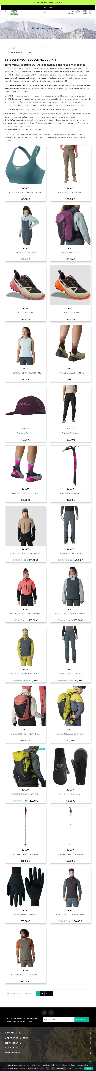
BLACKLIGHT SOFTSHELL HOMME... (25, 553)
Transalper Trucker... (25, 433)
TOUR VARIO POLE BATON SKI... (70, 854)
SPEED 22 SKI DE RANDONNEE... (25, 734)
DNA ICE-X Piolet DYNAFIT (70, 493)
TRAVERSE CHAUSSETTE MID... (70, 373)
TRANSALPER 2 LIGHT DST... (70, 192)
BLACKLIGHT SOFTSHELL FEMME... (25, 614)
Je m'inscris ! (81, 1019)
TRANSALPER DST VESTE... (25, 253)
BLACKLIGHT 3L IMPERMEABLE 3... (70, 614)
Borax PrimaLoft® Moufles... (70, 794)
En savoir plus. (77, 1068)
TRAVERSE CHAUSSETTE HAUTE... (25, 493)
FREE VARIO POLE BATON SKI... (25, 854)
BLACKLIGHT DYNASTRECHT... (70, 553)
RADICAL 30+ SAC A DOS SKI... (25, 794)
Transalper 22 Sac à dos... (70, 253)
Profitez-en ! (48, 7)
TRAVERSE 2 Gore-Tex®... (25, 313)
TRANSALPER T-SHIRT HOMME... (25, 975)
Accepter (88, 1068)
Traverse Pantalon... (70, 433)
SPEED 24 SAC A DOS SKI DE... (70, 734)
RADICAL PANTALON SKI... (70, 674)
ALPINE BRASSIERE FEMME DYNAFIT (25, 192)
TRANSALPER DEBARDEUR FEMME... (25, 373)
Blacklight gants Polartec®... (25, 914)
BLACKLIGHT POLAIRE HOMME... (70, 914)
